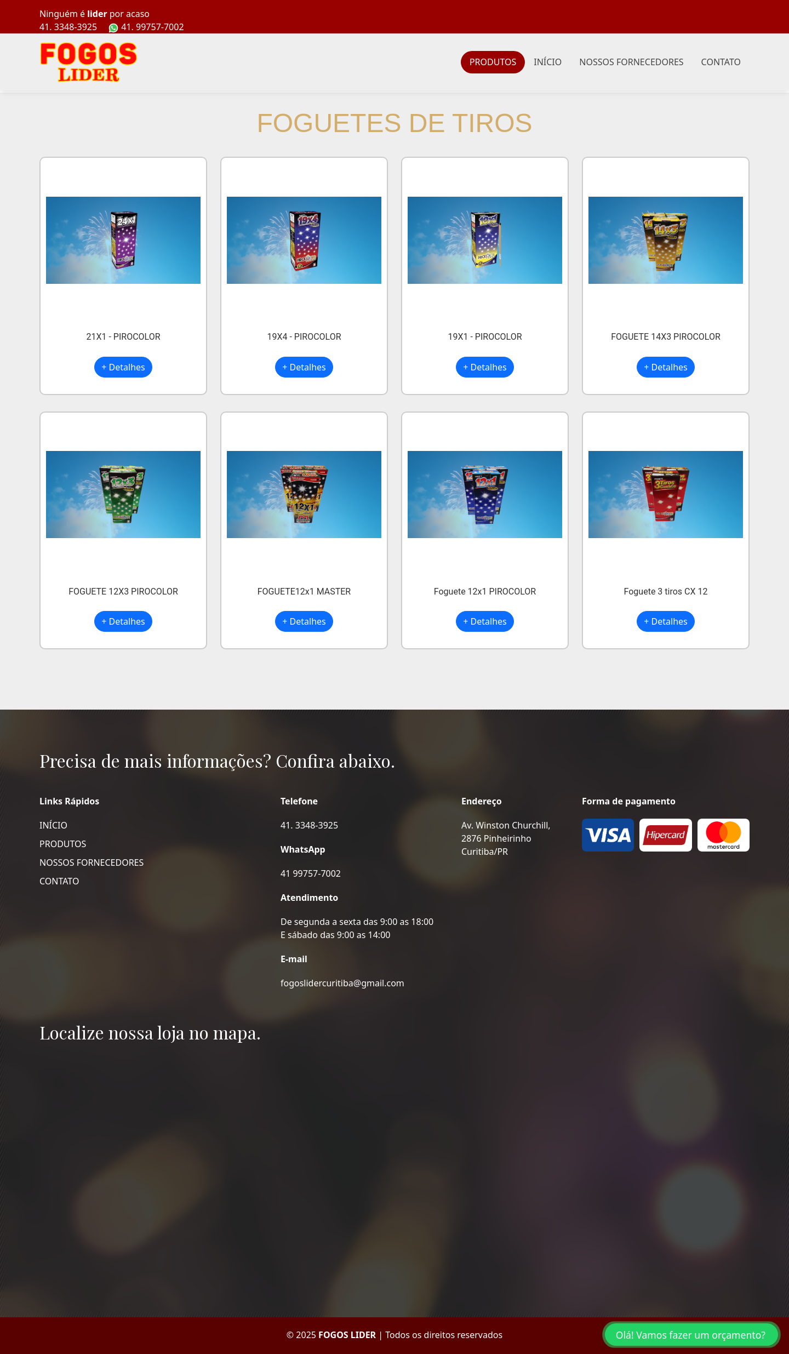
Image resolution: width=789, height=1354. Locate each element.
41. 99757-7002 (146, 27)
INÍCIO (548, 62)
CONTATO (721, 62)
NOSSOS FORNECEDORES (631, 62)
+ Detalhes (123, 367)
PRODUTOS (493, 62)
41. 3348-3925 (68, 27)
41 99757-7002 (311, 873)
